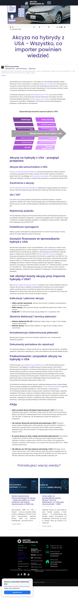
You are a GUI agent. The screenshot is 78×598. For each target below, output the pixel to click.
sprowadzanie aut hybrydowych (32, 365)
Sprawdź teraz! (17, 592)
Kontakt (3, 75)
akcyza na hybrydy (48, 84)
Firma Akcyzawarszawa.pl (52, 386)
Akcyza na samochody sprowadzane (22, 172)
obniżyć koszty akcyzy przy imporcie (25, 285)
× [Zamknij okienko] (30, 581)
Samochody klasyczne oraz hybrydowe (23, 188)
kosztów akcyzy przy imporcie (40, 99)
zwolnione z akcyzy (48, 254)
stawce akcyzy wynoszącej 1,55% (41, 176)
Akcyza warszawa (50, 582)
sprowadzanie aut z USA (39, 95)
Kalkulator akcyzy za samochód (23, 558)
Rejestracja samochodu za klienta (22, 554)
